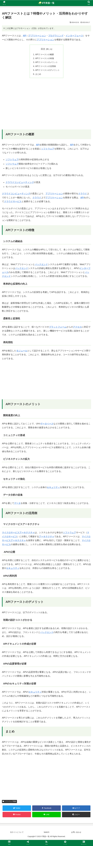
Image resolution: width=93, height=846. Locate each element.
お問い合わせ (76, 832)
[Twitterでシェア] (17, 808)
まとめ (38, 74)
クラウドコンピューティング (20, 182)
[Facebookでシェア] (46, 808)
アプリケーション (37, 35)
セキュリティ (53, 487)
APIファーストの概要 (44, 54)
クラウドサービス (13, 201)
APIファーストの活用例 (45, 66)
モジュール (21, 350)
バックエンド (41, 264)
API (24, 35)
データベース (46, 423)
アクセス (77, 327)
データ (17, 503)
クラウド (82, 193)
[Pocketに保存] (17, 814)
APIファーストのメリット (46, 62)
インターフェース (74, 35)
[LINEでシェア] (46, 814)
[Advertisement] (46, 105)
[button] (76, 814)
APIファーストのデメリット (47, 70)
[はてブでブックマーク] (76, 808)
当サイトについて (17, 832)
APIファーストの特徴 (44, 58)
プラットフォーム (57, 327)
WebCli (46, 832)
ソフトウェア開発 (9, 801)
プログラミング (55, 35)
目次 (43, 49)
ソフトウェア (47, 149)
